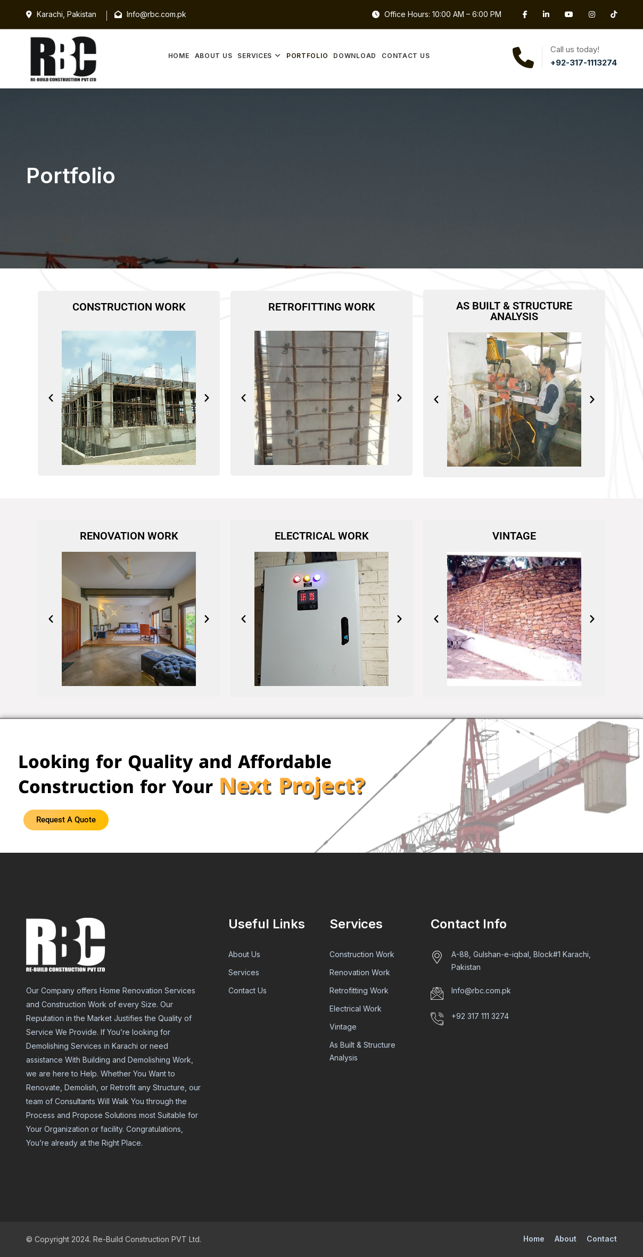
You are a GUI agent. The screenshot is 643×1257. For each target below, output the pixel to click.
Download (354, 56)
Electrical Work (355, 1008)
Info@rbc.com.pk (481, 990)
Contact (602, 1238)
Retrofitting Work (359, 990)
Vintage (343, 1026)
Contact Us (406, 56)
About (565, 1238)
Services (254, 56)
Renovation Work (359, 972)
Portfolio (307, 56)
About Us (214, 56)
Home (178, 56)
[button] (51, 398)
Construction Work (361, 954)
